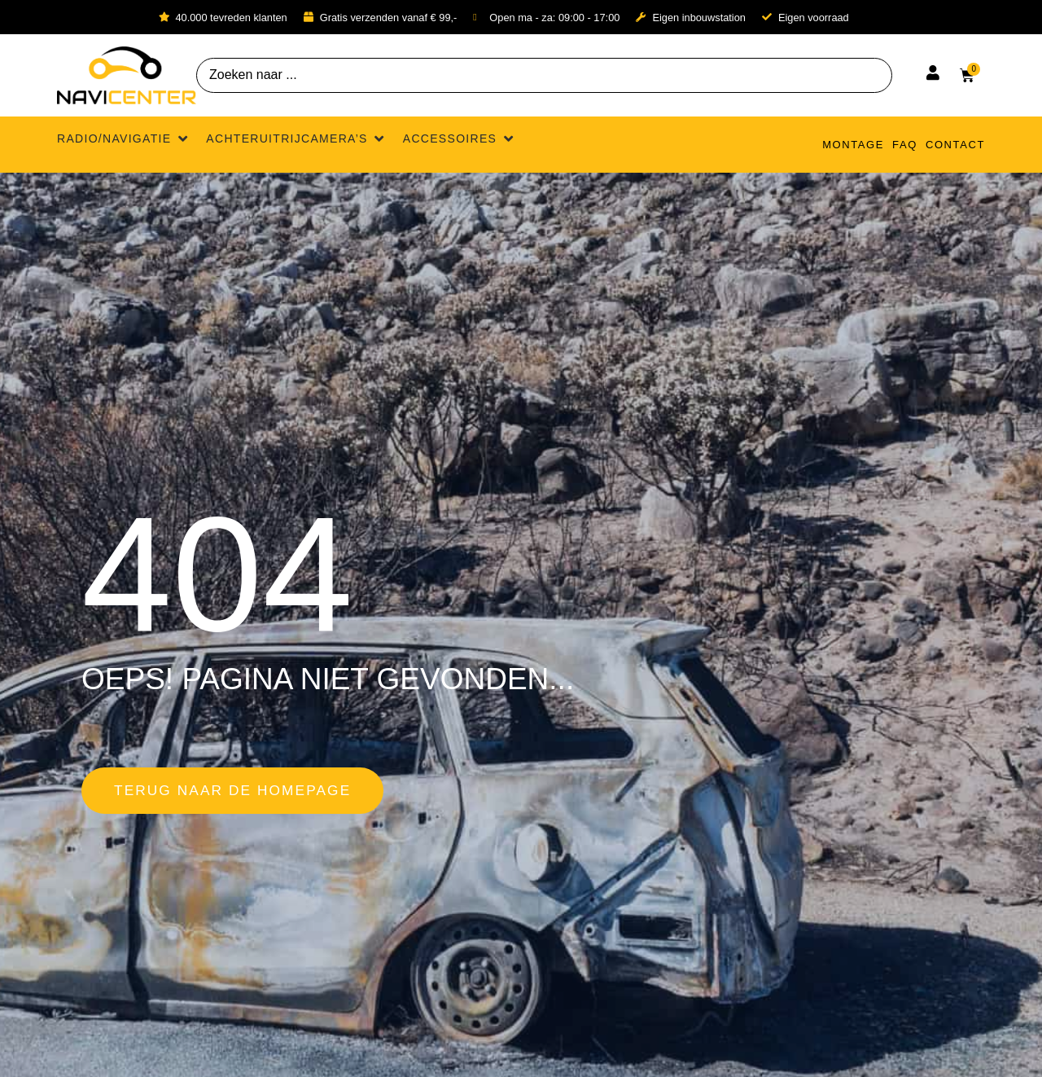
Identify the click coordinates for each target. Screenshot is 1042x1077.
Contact (955, 144)
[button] (123, 139)
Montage (853, 144)
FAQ (904, 144)
